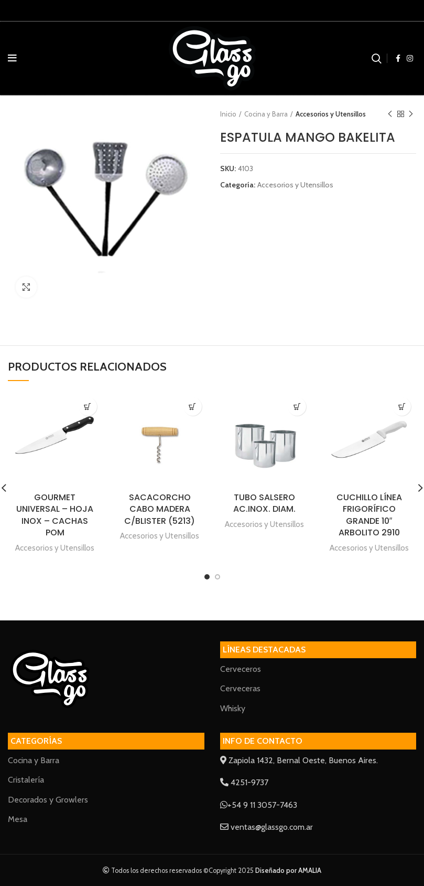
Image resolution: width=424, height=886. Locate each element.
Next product (411, 114)
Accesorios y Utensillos (331, 114)
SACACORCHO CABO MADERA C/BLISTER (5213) (159, 509)
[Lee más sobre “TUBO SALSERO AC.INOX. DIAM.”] (297, 406)
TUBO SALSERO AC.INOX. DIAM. (264, 503)
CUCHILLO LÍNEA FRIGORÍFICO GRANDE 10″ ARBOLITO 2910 (369, 515)
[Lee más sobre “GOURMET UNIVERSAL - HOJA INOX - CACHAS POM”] (88, 406)
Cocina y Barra (266, 114)
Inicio (228, 114)
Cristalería (26, 780)
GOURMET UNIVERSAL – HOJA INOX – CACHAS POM (54, 515)
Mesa (17, 819)
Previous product (390, 114)
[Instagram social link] (410, 58)
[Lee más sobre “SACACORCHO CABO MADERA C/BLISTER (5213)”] (192, 406)
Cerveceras (240, 688)
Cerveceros (240, 669)
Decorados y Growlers (48, 800)
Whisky (232, 708)
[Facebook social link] (398, 58)
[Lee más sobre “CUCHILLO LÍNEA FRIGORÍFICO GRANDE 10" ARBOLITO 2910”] (402, 406)
